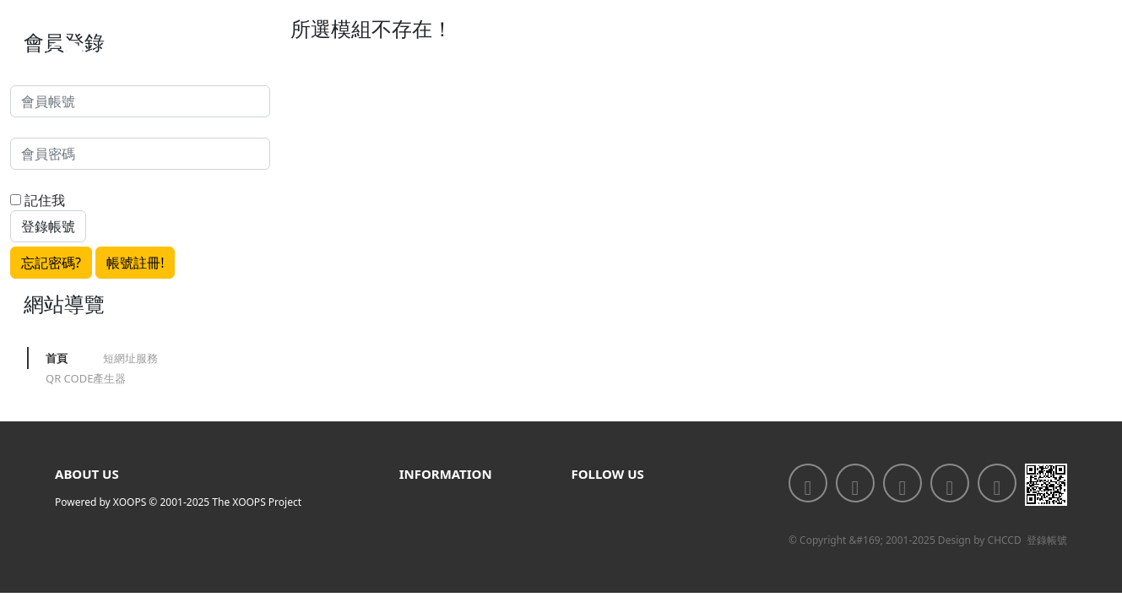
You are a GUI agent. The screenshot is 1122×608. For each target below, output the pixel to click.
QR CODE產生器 (86, 378)
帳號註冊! (135, 262)
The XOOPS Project (256, 502)
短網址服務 (130, 358)
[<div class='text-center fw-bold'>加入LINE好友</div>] (855, 483)
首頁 (57, 358)
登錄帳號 (1047, 540)
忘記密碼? (51, 262)
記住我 (37, 200)
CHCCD (1005, 540)
